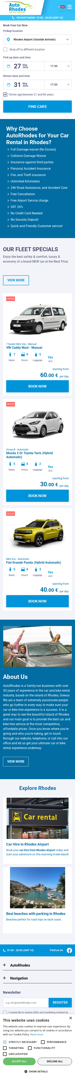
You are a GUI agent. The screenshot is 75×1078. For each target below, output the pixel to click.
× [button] (70, 1018)
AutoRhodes (20, 965)
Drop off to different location (27, 49)
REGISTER (60, 1002)
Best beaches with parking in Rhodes (35, 914)
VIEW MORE (16, 280)
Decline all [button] (55, 1061)
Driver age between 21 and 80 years (32, 94)
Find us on (61, 950)
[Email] (26, 1002)
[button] (37, 1071)
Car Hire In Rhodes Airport (27, 844)
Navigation (19, 978)
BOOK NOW (37, 386)
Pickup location (13, 30)
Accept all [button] (19, 1061)
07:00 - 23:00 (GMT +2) (37, 18)
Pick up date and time (17, 57)
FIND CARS (37, 106)
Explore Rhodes (37, 788)
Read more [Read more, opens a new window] (36, 1034)
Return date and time (16, 76)
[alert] (37, 1046)
